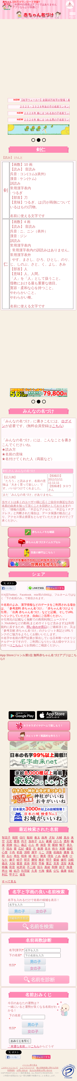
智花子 (6, 837)
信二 (17, 845)
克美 (56, 863)
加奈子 (33, 841)
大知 (12, 863)
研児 (27, 859)
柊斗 (55, 848)
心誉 (5, 852)
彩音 (12, 867)
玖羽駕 (25, 870)
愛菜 (19, 863)
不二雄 (31, 867)
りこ (41, 852)
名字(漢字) (15, 950)
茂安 (64, 863)
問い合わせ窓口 (37, 626)
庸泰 (66, 852)
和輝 (54, 867)
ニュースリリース (27, 1068)
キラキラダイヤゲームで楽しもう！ (39, 725)
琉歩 (9, 848)
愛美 (17, 841)
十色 (12, 852)
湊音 (43, 845)
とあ (58, 856)
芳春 (41, 863)
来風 (71, 863)
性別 (12, 965)
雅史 (41, 859)
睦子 (19, 859)
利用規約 (11, 1070)
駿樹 (30, 837)
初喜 (19, 852)
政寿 (44, 837)
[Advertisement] (38, 57)
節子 (62, 867)
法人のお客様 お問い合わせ (41, 1070)
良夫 (48, 848)
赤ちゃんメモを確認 (39, 532)
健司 (64, 859)
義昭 (69, 848)
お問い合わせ (22, 1070)
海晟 (69, 867)
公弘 (56, 870)
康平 (34, 852)
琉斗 (40, 867)
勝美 (43, 856)
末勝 (62, 848)
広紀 (21, 848)
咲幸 (24, 856)
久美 (34, 870)
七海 (41, 870)
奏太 (37, 837)
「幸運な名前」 (18, 1046)
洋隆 (49, 852)
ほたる (57, 841)
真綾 (47, 867)
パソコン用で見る (29, 1065)
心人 (31, 845)
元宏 (9, 841)
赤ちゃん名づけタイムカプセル (39, 542)
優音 (28, 848)
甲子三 (13, 874)
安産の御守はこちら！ (39, 552)
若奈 (27, 863)
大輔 (59, 837)
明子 (49, 859)
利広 (5, 874)
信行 (22, 837)
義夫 (5, 863)
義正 (24, 845)
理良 (50, 856)
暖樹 (55, 845)
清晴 (27, 852)
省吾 (22, 874)
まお (41, 841)
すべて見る (9, 881)
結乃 (17, 870)
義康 (64, 870)
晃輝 (9, 845)
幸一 (36, 856)
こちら (57, 426)
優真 (49, 870)
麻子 (12, 859)
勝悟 (34, 859)
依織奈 (57, 852)
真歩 (66, 837)
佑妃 (71, 870)
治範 (71, 859)
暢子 (62, 845)
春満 (40, 848)
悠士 (5, 870)
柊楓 (5, 867)
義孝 (65, 856)
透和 (66, 841)
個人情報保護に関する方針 (47, 1068)
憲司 (34, 863)
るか (9, 856)
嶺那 (15, 837)
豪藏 (49, 841)
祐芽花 (21, 867)
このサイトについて (9, 1068)
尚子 (24, 841)
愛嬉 (56, 859)
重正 (49, 863)
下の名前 (15, 955)
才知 (52, 837)
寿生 (17, 856)
